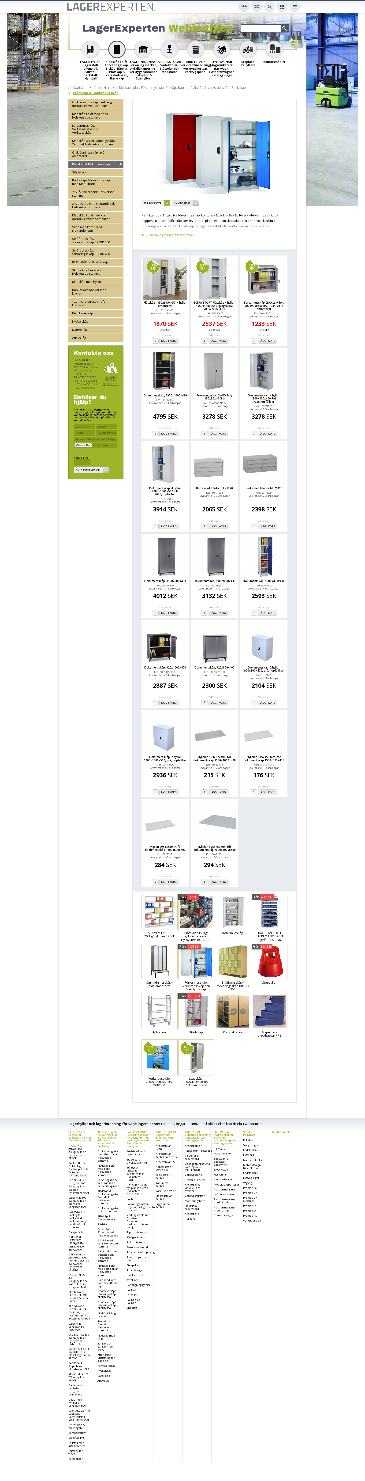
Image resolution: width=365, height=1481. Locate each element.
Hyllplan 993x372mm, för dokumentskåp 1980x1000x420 (215, 758)
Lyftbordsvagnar (224, 1194)
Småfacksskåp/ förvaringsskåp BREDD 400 (91, 252)
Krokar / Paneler (195, 1180)
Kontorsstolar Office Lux (164, 1168)
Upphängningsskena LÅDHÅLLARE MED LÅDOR (197, 1167)
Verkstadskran (252, 1220)
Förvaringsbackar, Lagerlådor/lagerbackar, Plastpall (142, 1207)
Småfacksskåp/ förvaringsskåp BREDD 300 (91, 240)
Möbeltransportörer (226, 1184)
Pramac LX (249, 1210)
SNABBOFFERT (182, 203)
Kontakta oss (110, 384)
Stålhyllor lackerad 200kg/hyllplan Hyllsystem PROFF (136, 1174)
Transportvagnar (224, 1215)
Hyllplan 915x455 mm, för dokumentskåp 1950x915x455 (264, 758)
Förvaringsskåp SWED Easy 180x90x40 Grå (214, 396)
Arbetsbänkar (193, 1145)
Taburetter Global (163, 1184)
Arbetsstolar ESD (166, 1162)
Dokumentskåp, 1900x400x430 (264, 581)
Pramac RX (250, 1215)
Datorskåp (79, 329)
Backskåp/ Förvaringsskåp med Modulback (91, 182)
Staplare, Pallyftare (249, 1133)
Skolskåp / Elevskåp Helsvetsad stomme (86, 272)
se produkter (153, 203)
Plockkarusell (135, 1275)
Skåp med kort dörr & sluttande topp (87, 229)
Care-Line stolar (166, 1191)
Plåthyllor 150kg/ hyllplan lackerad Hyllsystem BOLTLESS (137, 1189)
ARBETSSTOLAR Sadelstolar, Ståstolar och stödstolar (166, 1136)
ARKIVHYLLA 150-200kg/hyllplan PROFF (78, 1377)
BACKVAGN (221, 1169)
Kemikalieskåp (82, 313)
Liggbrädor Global (162, 1205)
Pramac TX (250, 1188)
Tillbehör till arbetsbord (192, 1157)
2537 (202, 266)
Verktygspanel (194, 1174)
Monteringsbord (195, 1201)
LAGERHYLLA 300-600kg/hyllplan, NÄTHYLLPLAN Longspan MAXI (77, 1281)
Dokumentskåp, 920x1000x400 (165, 667)
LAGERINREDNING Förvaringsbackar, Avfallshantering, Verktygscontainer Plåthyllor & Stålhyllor (139, 1139)
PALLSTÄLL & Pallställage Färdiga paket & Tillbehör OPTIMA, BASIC (78, 1169)
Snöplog (132, 1307)
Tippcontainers (136, 1232)
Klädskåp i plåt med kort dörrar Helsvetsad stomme (91, 217)
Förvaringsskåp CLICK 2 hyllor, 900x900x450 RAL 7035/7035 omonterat (264, 306)
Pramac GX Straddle (250, 1199)
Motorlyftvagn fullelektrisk (252, 1166)
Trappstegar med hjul (138, 1258)
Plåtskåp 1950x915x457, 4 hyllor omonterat (165, 304)
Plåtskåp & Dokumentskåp (96, 93)
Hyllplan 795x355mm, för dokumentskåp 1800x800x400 (165, 848)
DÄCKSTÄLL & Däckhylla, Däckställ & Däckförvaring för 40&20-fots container (77, 1219)
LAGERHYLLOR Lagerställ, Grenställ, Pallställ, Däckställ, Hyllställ (80, 1136)
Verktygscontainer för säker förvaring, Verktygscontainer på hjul (138, 1221)
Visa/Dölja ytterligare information (170, 235)
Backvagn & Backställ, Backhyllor (221, 1161)
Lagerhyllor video (75, 1452)
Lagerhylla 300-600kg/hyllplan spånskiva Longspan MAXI (77, 1202)
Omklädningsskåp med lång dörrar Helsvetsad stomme (92, 104)
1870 (153, 266)
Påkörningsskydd (137, 1247)
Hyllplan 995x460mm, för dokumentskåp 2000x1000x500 (215, 848)
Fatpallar (132, 1295)
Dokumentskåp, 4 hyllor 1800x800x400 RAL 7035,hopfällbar (264, 398)
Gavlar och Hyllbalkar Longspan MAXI (77, 1402)
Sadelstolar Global (163, 1176)
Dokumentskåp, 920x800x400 (214, 667)
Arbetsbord (192, 1213)
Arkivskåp (79, 338)
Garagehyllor (76, 1232)
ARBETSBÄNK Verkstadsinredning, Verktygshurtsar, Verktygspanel (198, 1136)
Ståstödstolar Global (164, 1197)
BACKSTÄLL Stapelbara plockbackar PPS (78, 1366)
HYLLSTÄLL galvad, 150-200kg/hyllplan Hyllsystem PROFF (77, 1152)
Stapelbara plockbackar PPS (137, 1161)
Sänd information (88, 470)
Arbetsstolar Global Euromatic (167, 1155)
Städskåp (79, 172)
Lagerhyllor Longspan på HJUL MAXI (76, 1326)
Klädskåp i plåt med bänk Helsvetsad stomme (90, 115)
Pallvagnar (220, 1148)
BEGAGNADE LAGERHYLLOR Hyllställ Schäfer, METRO (78, 1296)
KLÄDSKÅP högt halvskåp (90, 262)
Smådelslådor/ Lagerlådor (136, 1153)
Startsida (79, 88)
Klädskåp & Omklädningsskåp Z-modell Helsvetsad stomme (93, 142)
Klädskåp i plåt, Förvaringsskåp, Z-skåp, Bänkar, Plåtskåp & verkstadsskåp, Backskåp (181, 88)
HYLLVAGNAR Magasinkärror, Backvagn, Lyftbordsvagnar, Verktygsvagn (225, 1137)
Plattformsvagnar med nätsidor (224, 1200)
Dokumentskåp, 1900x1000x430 (165, 395)
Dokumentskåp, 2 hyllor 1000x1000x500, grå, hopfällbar (165, 758)
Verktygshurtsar (195, 1195)
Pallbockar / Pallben (134, 1301)
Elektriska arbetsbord (192, 1207)
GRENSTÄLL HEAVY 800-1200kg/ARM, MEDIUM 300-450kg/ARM (76, 1243)
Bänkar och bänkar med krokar (89, 291)
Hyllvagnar (220, 1174)
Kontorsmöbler (282, 1132)
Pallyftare (249, 1140)
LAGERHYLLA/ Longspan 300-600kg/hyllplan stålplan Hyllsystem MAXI (78, 1186)
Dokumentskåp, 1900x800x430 (165, 581)
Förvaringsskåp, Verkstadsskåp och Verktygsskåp (86, 129)
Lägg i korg (169, 340)
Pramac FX (249, 1206)
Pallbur (131, 1199)
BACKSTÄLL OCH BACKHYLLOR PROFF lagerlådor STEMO (79, 1353)
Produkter (101, 88)
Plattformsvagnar (224, 1189)
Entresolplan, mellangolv (76, 1426)
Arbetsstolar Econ (163, 1147)
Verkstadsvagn (223, 1179)
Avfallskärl (133, 1280)
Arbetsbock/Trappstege (141, 1252)
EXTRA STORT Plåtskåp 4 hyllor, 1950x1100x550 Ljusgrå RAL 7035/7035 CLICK (214, 306)
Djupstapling (76, 1437)
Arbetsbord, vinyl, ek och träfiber (193, 1188)
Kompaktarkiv (77, 1432)
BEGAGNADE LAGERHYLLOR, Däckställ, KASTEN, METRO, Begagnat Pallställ (79, 1312)
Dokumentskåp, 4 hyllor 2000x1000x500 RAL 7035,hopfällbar (165, 491)
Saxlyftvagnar (251, 1145)
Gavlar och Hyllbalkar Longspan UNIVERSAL (75, 1390)
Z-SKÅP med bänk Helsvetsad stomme (93, 194)
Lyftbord (248, 1155)
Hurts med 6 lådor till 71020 (264, 488)
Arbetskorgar (135, 1270)
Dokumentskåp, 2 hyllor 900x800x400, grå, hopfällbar (263, 668)
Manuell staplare (253, 1160)
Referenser (75, 1458)
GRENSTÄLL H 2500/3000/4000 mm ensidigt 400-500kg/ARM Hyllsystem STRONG (79, 1262)
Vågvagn (248, 1183)
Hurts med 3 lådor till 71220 (214, 488)
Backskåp (132, 1290)
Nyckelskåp (80, 321)
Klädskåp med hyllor (86, 282)
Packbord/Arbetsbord (198, 1150)
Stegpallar (133, 1265)
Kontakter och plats (110, 378)
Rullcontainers (136, 1242)
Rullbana (190, 1218)
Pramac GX (250, 1192)
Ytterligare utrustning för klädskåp (89, 303)
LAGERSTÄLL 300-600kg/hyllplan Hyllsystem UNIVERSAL (79, 1339)
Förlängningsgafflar (138, 1285)
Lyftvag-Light (251, 1177)
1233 (252, 266)
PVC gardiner (135, 1237)
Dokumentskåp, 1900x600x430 (214, 581)
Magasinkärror (223, 1153)
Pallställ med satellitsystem (77, 1444)
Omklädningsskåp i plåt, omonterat (89, 154)
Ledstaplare (250, 1150)
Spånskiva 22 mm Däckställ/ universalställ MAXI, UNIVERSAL (79, 1415)
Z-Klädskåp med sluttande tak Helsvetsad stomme (93, 205)
